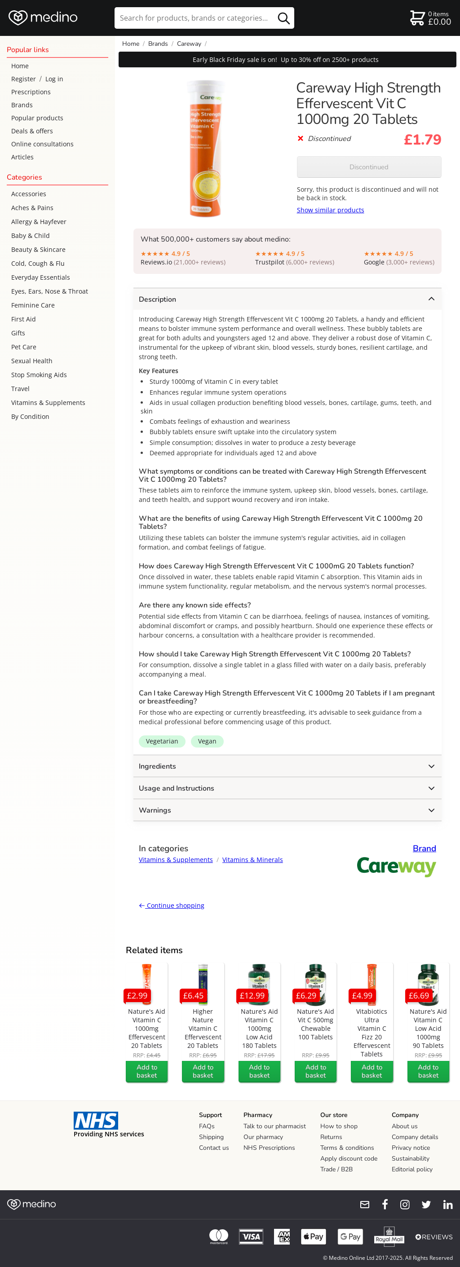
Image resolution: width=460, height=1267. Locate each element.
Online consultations (42, 144)
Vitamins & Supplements (48, 402)
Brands (22, 105)
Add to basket (147, 1071)
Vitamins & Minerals (252, 859)
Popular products (37, 118)
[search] (204, 18)
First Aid (23, 319)
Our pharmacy (263, 1137)
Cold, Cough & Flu (38, 263)
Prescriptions (31, 92)
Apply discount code (348, 1158)
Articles (22, 157)
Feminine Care (33, 305)
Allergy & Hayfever (38, 221)
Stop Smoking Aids (39, 374)
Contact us (214, 1148)
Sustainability (410, 1158)
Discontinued (369, 167)
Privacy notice (411, 1148)
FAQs (207, 1126)
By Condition (30, 416)
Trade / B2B (336, 1169)
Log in (54, 79)
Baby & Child (30, 235)
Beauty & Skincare (38, 249)
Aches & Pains (32, 207)
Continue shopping (171, 905)
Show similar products (330, 210)
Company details (415, 1137)
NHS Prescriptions (269, 1148)
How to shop (339, 1126)
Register (23, 79)
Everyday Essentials (40, 277)
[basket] (430, 18)
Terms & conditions (347, 1148)
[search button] (284, 18)
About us (405, 1126)
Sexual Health (32, 360)
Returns (331, 1137)
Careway (189, 44)
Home (20, 66)
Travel (20, 388)
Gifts (18, 333)
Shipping (211, 1137)
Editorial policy (412, 1169)
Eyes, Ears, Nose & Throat (49, 291)
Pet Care (23, 347)
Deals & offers (32, 131)
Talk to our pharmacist (274, 1126)
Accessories (28, 193)
